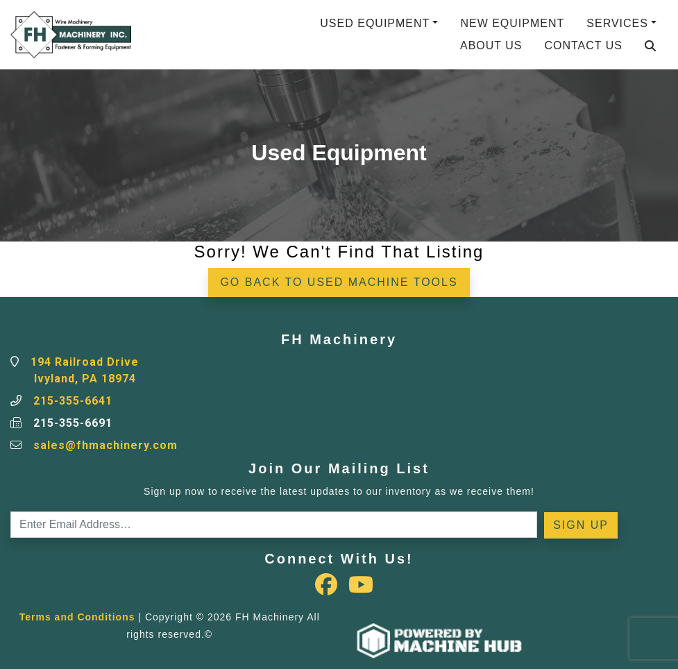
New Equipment (512, 23)
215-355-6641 (72, 400)
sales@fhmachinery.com (105, 445)
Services (617, 23)
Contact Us (583, 45)
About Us (491, 45)
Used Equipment (375, 23)
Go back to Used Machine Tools (338, 282)
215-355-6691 (72, 423)
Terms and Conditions (77, 617)
